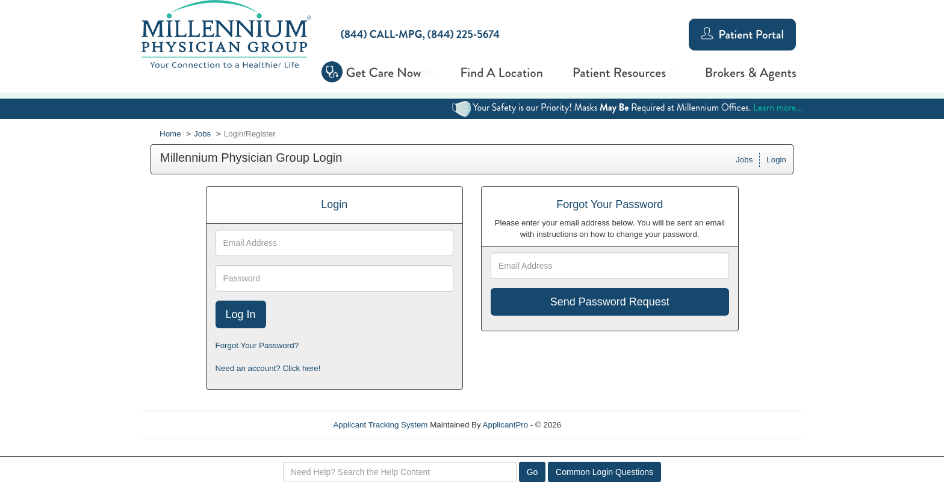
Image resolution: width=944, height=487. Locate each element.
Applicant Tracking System (380, 424)
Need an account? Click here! (268, 368)
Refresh (597, 424)
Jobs (202, 133)
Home (170, 133)
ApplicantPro (506, 424)
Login (776, 159)
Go (532, 472)
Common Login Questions (604, 472)
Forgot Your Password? (257, 345)
